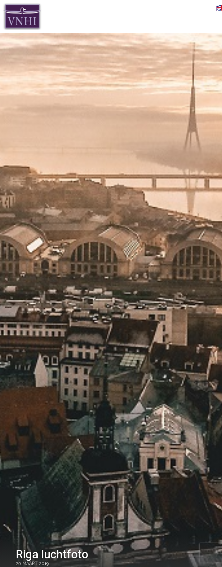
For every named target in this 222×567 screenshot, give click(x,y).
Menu (207, 9)
